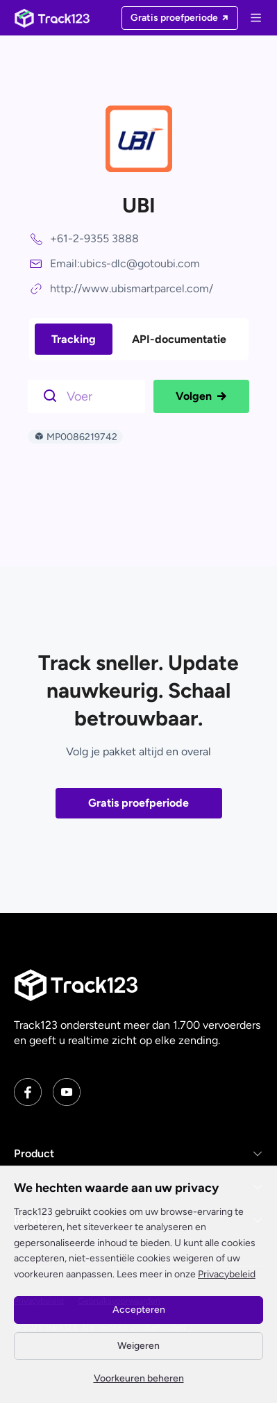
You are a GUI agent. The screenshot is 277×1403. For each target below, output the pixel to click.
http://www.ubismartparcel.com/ (131, 288)
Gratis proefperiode (138, 802)
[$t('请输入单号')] (90, 395)
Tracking (73, 339)
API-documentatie (179, 339)
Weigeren (138, 1346)
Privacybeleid (226, 1274)
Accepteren (138, 1310)
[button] (138, 1153)
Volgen (201, 396)
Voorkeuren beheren (139, 1378)
